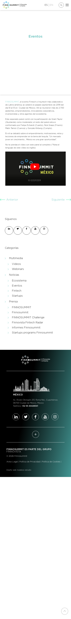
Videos (16, 264)
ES (46, 5)
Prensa (13, 301)
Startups (17, 296)
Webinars (18, 269)
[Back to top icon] (64, 611)
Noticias (14, 275)
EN (51, 5)
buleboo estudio (24, 470)
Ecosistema (19, 280)
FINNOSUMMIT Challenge (28, 317)
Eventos (17, 286)
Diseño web (11, 470)
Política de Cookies (51, 462)
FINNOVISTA (13, 452)
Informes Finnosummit (26, 327)
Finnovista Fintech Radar (27, 322)
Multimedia (16, 258)
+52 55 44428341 (30, 406)
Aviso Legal (12, 462)
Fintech (16, 291)
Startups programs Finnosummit (32, 332)
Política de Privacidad (29, 462)
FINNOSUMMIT (12, 102)
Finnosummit (20, 312)
